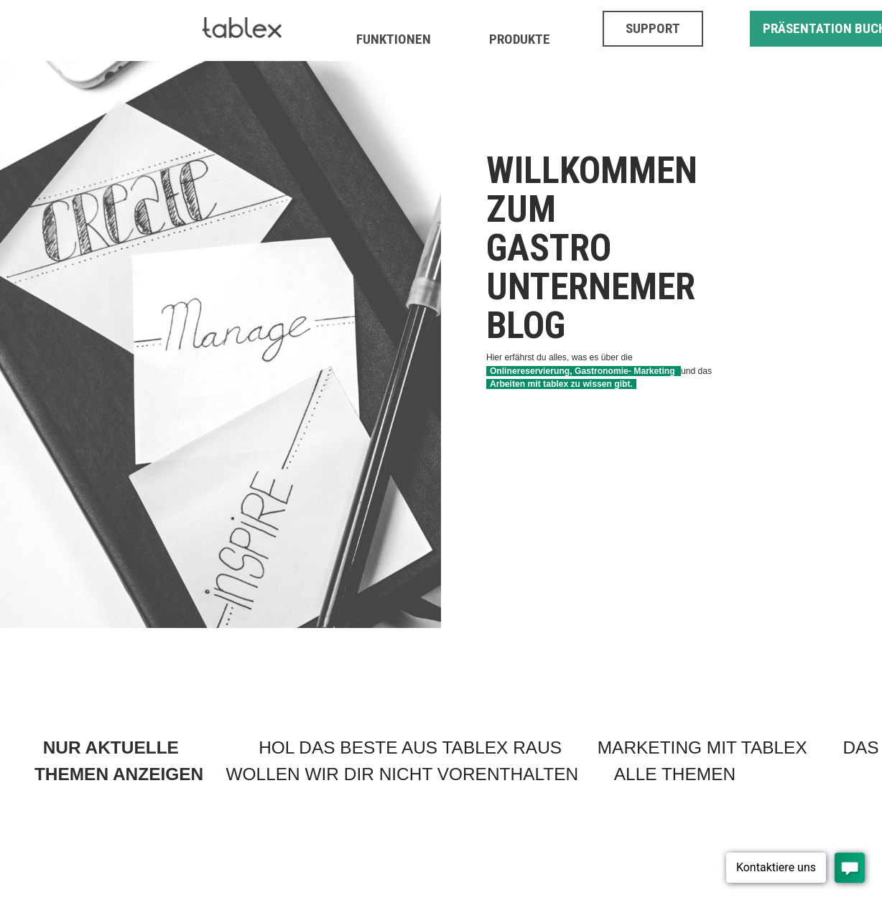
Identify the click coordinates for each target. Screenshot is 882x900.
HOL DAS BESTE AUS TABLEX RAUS (410, 747)
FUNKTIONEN (393, 39)
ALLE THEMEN (674, 774)
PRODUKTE (519, 39)
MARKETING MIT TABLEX (702, 747)
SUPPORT (653, 28)
